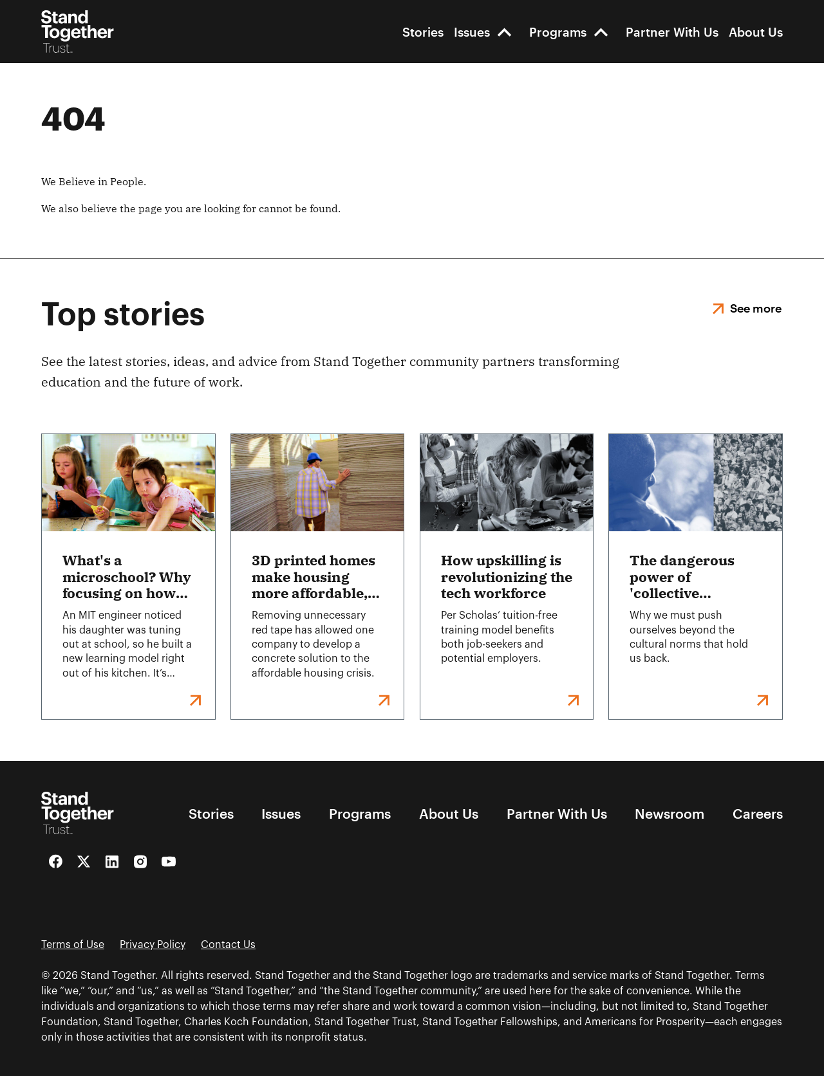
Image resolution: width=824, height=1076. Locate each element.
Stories (423, 32)
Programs (557, 32)
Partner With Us (672, 32)
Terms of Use (72, 945)
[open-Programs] (600, 31)
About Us (756, 32)
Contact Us (228, 945)
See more (756, 308)
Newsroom (669, 813)
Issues (472, 32)
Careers (758, 813)
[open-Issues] (504, 31)
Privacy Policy (152, 945)
